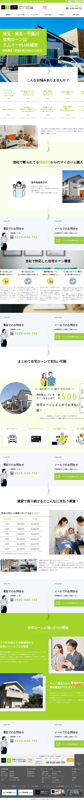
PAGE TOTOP (79, 763)
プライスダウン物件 (15, 780)
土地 (2, 780)
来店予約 (54, 778)
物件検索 (8, 14)
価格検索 (12, 775)
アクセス (23, 786)
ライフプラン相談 (46, 775)
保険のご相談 (45, 773)
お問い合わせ (76, 14)
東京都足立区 (30, 771)
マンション (4, 778)
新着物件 (3, 771)
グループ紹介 (34, 786)
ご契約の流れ (45, 771)
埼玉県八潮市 (30, 775)
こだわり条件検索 (14, 778)
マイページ (75, 775)
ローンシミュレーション (58, 775)
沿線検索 (12, 771)
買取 (43, 782)
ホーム (4, 786)
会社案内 (14, 786)
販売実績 (54, 773)
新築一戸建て (4, 773)
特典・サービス (45, 778)
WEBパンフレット (56, 782)
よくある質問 (55, 780)
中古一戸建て (4, 775)
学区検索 (12, 773)
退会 (73, 780)
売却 (43, 780)
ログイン (74, 773)
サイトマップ (47, 786)
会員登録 (74, 771)
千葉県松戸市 (30, 773)
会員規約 (74, 778)
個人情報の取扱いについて (62, 786)
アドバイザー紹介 (56, 771)
